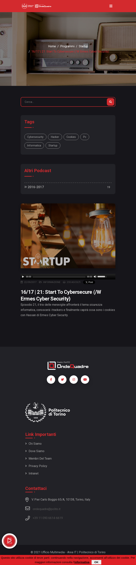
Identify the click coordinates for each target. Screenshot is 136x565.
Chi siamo (33, 443)
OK (96, 562)
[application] (68, 276)
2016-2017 (34, 187)
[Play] (23, 276)
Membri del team (38, 458)
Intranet (31, 473)
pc (84, 136)
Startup (83, 46)
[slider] (59, 277)
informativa (81, 562)
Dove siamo (34, 451)
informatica (34, 145)
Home (52, 46)
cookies (71, 136)
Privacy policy (36, 466)
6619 (59, 518)
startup (52, 145)
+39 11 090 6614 (44, 518)
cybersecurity (35, 136)
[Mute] (95, 276)
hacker (55, 136)
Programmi (67, 46)
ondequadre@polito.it (42, 508)
